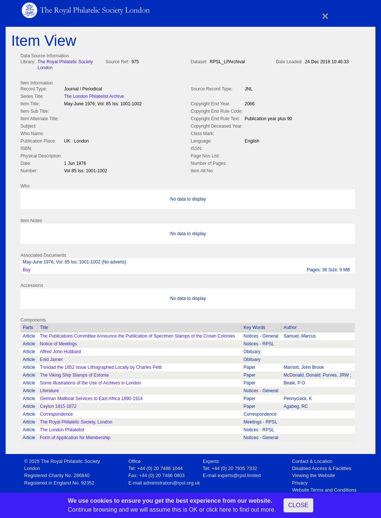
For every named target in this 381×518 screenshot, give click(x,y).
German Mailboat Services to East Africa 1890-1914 (91, 397)
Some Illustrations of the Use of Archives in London (90, 381)
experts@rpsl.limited (239, 474)
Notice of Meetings (58, 342)
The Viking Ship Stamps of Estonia (74, 373)
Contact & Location (312, 460)
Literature (49, 389)
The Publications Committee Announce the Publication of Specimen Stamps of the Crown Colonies (137, 334)
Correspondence (56, 412)
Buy (27, 268)
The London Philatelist (62, 428)
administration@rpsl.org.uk (171, 481)
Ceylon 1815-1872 (58, 404)
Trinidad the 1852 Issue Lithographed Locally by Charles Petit (100, 365)
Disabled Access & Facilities (321, 467)
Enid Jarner (51, 358)
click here (218, 509)
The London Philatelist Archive (94, 95)
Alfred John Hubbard (60, 350)
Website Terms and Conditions (324, 488)
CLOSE (298, 505)
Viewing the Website (313, 474)
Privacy (300, 481)
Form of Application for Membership (75, 436)
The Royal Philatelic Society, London (76, 420)
